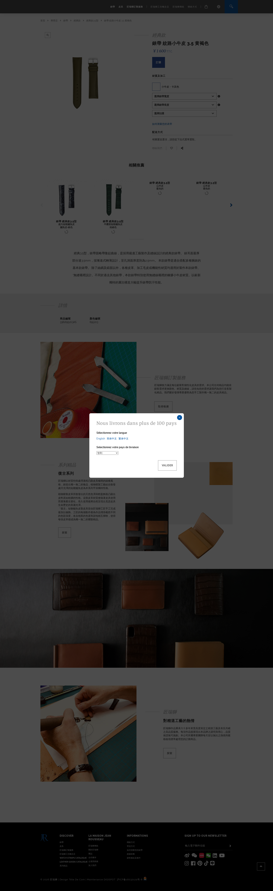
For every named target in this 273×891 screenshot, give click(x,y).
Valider (167, 465)
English (100, 438)
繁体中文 (123, 438)
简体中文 (112, 438)
